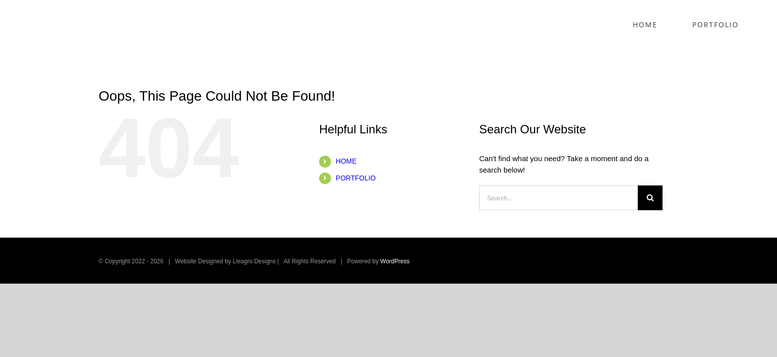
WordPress (394, 261)
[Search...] (558, 197)
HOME (346, 161)
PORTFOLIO (356, 178)
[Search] (650, 197)
